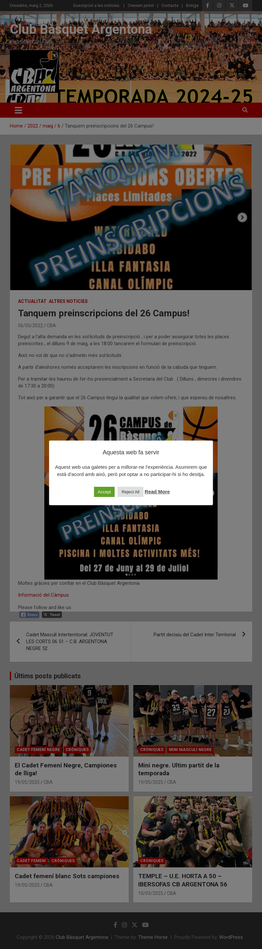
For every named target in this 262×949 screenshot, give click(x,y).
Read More (157, 491)
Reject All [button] (130, 491)
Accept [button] (104, 491)
